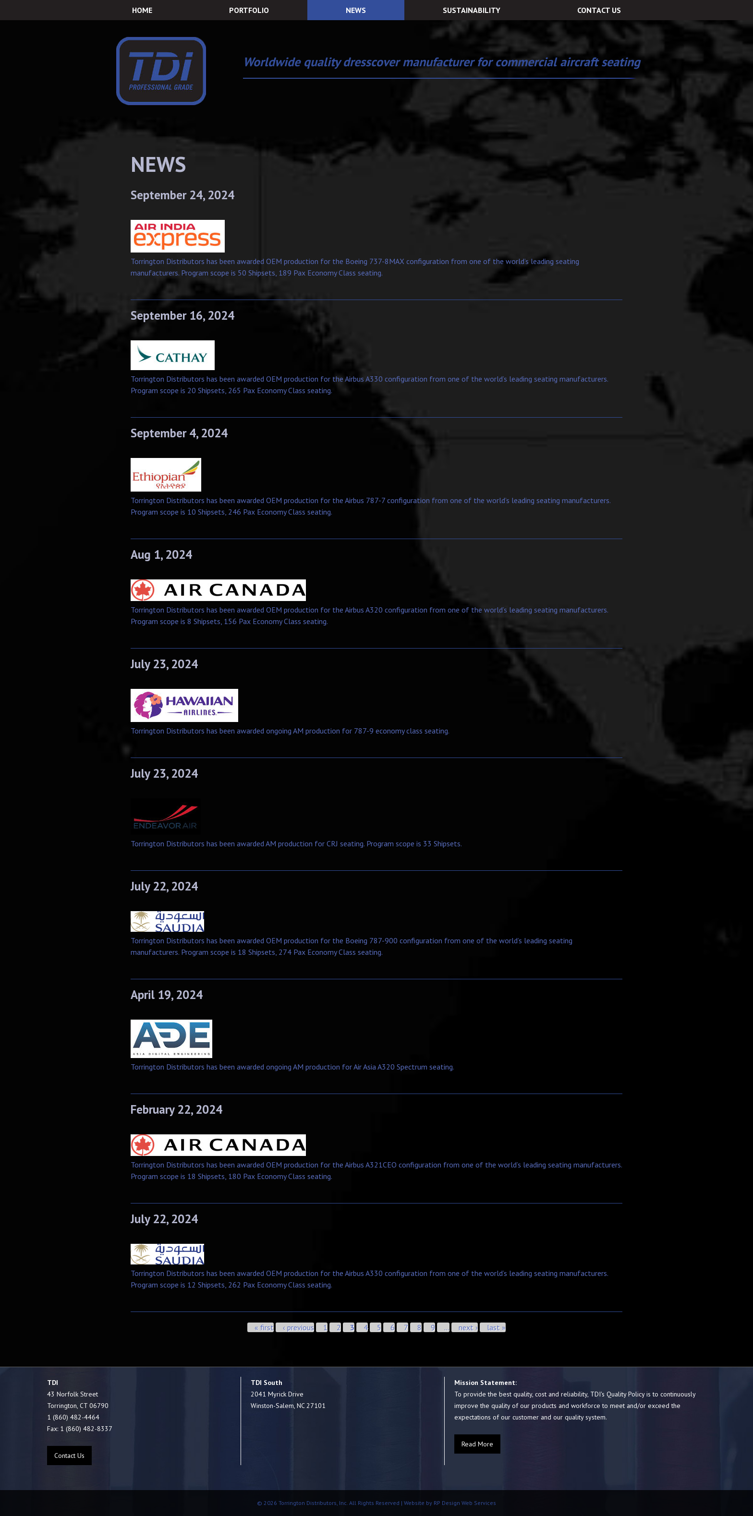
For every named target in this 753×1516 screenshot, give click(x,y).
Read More (477, 1444)
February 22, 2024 (176, 1109)
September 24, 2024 (182, 195)
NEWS (356, 10)
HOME (142, 10)
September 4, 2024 (179, 433)
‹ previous (298, 1327)
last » (496, 1327)
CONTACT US (599, 10)
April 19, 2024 (167, 994)
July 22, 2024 (164, 886)
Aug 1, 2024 (161, 554)
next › (468, 1327)
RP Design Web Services (464, 1502)
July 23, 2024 (164, 664)
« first (264, 1327)
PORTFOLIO (249, 10)
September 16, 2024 (182, 315)
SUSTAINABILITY (471, 10)
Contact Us (69, 1455)
